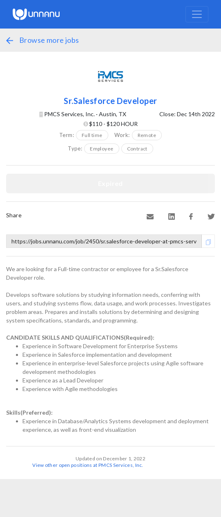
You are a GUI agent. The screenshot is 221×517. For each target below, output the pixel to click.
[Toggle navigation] (196, 14)
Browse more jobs (42, 39)
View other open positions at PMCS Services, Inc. (87, 465)
